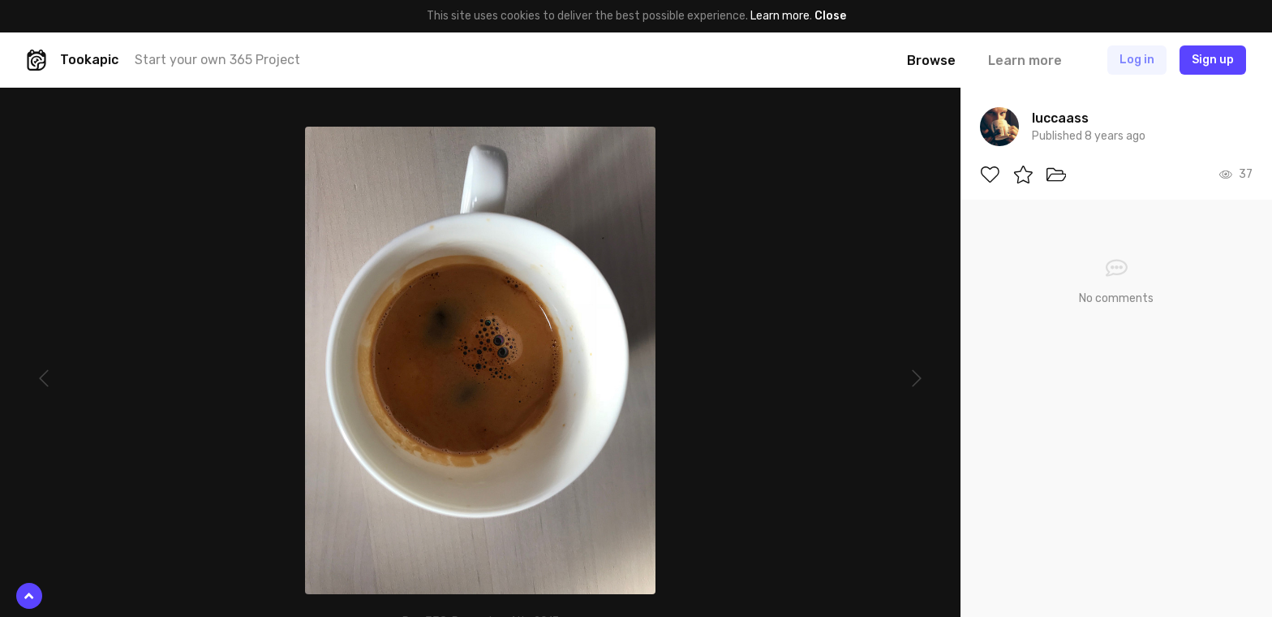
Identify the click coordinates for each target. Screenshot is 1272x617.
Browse (931, 60)
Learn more (780, 16)
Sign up (1213, 60)
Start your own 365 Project (217, 59)
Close (830, 16)
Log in (1136, 60)
